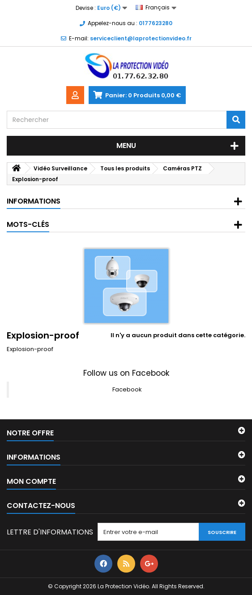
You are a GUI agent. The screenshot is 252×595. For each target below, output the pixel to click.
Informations (33, 201)
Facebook (127, 389)
